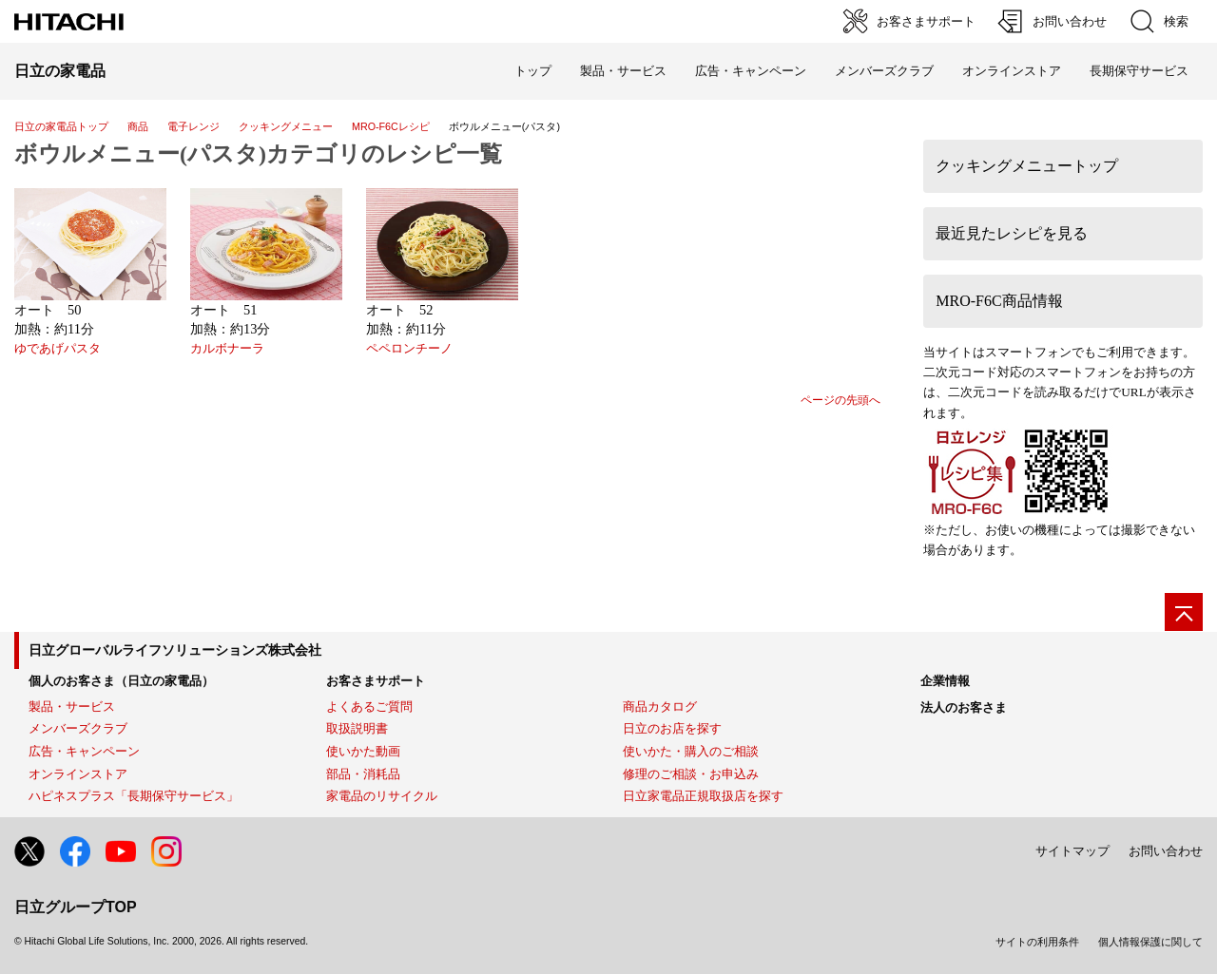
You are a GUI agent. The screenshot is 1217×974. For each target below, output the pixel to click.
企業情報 (945, 681)
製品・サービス (72, 706)
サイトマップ (1072, 851)
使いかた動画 (363, 751)
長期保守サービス (1139, 71)
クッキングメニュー (286, 126)
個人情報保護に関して (1150, 941)
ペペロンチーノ (409, 348)
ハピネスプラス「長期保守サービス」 (134, 796)
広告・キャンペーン (84, 751)
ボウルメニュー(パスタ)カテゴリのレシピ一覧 (258, 154)
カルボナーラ (227, 348)
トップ (532, 71)
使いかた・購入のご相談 (691, 751)
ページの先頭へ (840, 400)
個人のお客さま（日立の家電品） (121, 681)
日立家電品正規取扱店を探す (703, 796)
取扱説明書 (357, 728)
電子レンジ (193, 126)
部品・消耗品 (363, 774)
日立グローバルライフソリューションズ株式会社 (175, 650)
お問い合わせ (1166, 851)
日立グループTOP (75, 907)
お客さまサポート (375, 681)
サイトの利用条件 (1037, 941)
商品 (137, 126)
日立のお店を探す (672, 728)
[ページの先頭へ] (1184, 612)
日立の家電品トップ (61, 126)
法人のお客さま (963, 707)
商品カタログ (660, 706)
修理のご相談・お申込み (691, 774)
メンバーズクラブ (884, 71)
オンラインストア (1011, 71)
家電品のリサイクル (381, 796)
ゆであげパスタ (57, 348)
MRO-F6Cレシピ (391, 126)
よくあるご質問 (369, 706)
